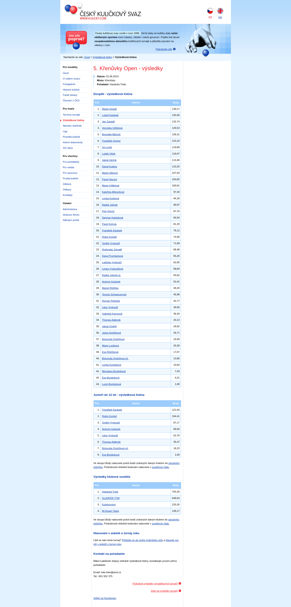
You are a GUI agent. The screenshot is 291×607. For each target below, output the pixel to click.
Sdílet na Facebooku (105, 598)
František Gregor (111, 140)
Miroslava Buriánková (114, 371)
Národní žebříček (72, 125)
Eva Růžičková (110, 352)
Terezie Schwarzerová (114, 294)
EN (220, 17)
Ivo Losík (107, 147)
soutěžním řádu (160, 467)
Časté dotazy (70, 95)
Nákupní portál (71, 220)
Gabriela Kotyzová (112, 313)
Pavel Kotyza (109, 224)
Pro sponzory (70, 173)
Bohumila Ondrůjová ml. (115, 358)
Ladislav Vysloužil (111, 262)
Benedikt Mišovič (111, 134)
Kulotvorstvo (109, 504)
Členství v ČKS (71, 100)
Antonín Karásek (111, 281)
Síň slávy (68, 148)
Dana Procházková (112, 256)
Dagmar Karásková (112, 217)
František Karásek (112, 230)
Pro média (68, 167)
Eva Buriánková (110, 377)
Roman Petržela (111, 301)
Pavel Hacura (109, 179)
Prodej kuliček (70, 178)
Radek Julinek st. (111, 275)
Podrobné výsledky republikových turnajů (155, 583)
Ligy (65, 131)
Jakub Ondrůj (109, 326)
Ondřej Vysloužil (111, 243)
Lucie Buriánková (111, 384)
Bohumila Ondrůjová (113, 339)
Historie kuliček (71, 89)
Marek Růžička (110, 288)
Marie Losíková (110, 345)
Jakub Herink (109, 160)
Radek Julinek (109, 204)
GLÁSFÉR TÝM (110, 498)
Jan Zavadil (108, 121)
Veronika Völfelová (112, 128)
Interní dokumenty (73, 142)
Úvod (87, 57)
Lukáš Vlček (108, 153)
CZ (210, 17)
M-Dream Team (110, 511)
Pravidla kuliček (71, 136)
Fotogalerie (69, 84)
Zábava (67, 184)
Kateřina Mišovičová (113, 192)
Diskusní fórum (71, 214)
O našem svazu (71, 78)
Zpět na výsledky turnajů (164, 591)
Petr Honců (108, 211)
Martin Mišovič (110, 173)
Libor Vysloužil (110, 307)
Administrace (70, 209)
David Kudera (109, 166)
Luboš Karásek (110, 115)
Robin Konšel (109, 237)
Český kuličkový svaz (85, 4)
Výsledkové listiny (102, 57)
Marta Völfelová (110, 185)
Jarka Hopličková (111, 332)
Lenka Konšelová (111, 364)
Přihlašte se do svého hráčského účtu (142, 540)
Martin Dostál (109, 109)
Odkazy (67, 189)
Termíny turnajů (71, 114)
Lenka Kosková (110, 198)
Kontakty (68, 195)
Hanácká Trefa (110, 491)
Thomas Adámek (111, 320)
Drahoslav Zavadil (112, 249)
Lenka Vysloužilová (112, 268)
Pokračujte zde (164, 49)
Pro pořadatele (71, 161)
